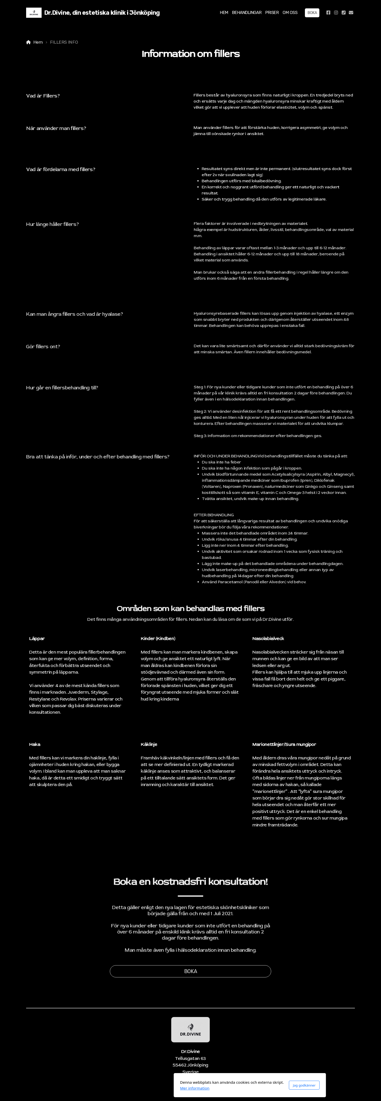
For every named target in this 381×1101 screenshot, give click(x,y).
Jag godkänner (245, 1085)
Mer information (135, 1088)
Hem (38, 42)
